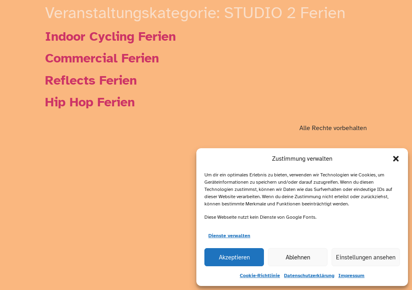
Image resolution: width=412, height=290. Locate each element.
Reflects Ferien (91, 80)
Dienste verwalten (229, 235)
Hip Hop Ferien (90, 102)
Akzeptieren (234, 257)
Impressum (351, 275)
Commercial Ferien (102, 58)
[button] (396, 159)
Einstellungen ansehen (366, 257)
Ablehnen (298, 257)
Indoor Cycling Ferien (110, 36)
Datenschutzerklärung (309, 275)
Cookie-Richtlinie (260, 275)
